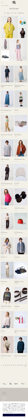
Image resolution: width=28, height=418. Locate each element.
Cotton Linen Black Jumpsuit (6, 183)
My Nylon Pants (4, 232)
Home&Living (21, 13)
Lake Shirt (3, 331)
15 (11, 365)
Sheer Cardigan (4, 208)
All (4, 13)
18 (17, 365)
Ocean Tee (16, 110)
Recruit (3, 400)
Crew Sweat (16, 183)
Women (8, 13)
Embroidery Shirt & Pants (19, 159)
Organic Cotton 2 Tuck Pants (6, 134)
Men (12, 13)
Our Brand (4, 394)
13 (7, 365)
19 (19, 365)
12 (5, 365)
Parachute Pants (4, 281)
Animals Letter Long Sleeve (6, 306)
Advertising (4, 399)
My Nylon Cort (4, 257)
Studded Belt (16, 306)
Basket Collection (17, 134)
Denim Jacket (17, 257)
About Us (4, 397)
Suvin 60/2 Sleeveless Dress (6, 110)
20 (22, 365)
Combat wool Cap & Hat (19, 208)
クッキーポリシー (9, 412)
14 (9, 365)
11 (3, 365)
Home (2, 5)
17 (15, 365)
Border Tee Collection (5, 159)
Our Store (4, 392)
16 (13, 365)
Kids (16, 13)
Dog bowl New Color (18, 232)
